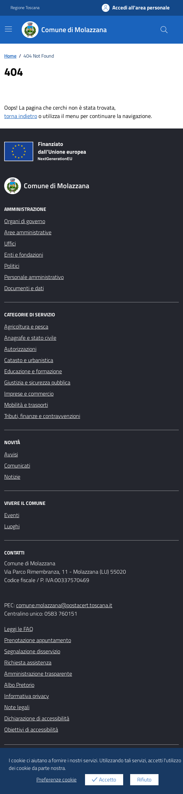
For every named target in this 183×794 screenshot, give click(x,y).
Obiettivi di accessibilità (31, 729)
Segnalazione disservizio (32, 651)
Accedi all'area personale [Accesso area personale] (136, 7)
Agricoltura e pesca (26, 326)
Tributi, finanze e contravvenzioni (42, 416)
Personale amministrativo (34, 277)
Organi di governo (24, 221)
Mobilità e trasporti (26, 404)
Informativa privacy (26, 696)
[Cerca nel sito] (164, 29)
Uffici (10, 243)
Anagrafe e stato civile (30, 337)
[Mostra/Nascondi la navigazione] (8, 29)
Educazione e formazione (33, 371)
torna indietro (20, 116)
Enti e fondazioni (23, 254)
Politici (11, 266)
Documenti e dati (24, 288)
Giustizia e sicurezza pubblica (37, 382)
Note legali (16, 707)
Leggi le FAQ (18, 629)
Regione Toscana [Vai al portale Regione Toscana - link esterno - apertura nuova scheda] (25, 8)
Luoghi (12, 526)
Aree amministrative (27, 232)
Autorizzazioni (20, 349)
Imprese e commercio (29, 393)
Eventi (11, 515)
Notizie (12, 476)
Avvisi (11, 454)
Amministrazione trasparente (38, 673)
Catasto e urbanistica (28, 360)
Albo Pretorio (19, 685)
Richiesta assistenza (27, 662)
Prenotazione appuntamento (37, 640)
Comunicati (17, 465)
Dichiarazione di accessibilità (36, 718)
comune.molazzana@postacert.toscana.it (64, 605)
